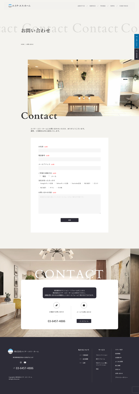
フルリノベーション (101, 355)
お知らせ (117, 369)
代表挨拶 (83, 355)
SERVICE (92, 6)
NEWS (112, 6)
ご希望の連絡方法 (47, 173)
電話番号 (44, 155)
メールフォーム (84, 321)
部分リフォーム (100, 359)
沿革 (82, 363)
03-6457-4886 (56, 321)
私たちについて (83, 350)
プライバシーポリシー (121, 377)
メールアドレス (46, 164)
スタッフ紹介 (119, 350)
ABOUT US (81, 6)
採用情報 (137, 54)
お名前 (43, 146)
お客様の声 (118, 357)
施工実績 (117, 365)
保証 (97, 369)
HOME (22, 44)
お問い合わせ (137, 41)
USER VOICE (123, 6)
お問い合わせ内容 (47, 192)
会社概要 (83, 359)
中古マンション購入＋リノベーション (101, 364)
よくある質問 (119, 361)
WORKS (102, 6)
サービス (101, 350)
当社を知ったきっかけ (46, 180)
